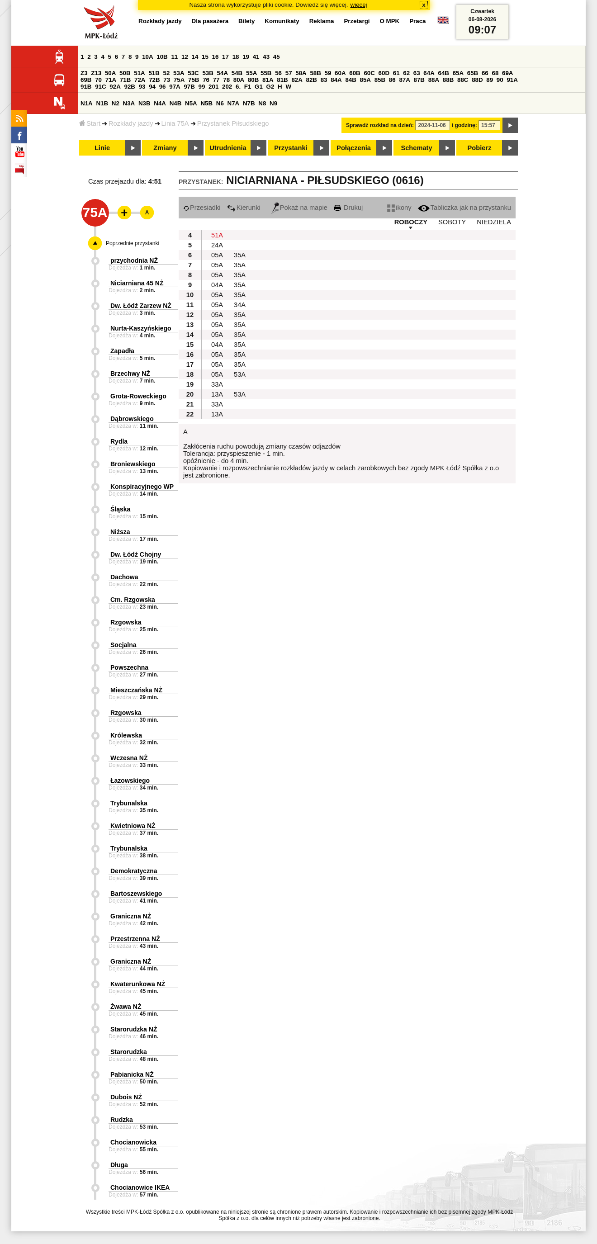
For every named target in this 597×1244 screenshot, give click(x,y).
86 (392, 79)
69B (86, 79)
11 (174, 56)
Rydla (119, 441)
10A (147, 56)
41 (256, 56)
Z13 (96, 73)
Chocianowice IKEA (140, 1187)
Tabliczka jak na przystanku (464, 207)
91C (100, 86)
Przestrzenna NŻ (135, 938)
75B (193, 79)
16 (215, 56)
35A (240, 255)
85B (379, 79)
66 (485, 73)
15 (205, 56)
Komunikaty (282, 21)
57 (288, 73)
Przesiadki (202, 207)
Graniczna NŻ (130, 916)
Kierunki (244, 207)
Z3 (84, 73)
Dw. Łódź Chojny (135, 554)
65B (472, 73)
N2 (115, 103)
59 (328, 73)
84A (336, 79)
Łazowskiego (130, 780)
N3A (129, 103)
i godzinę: (464, 125)
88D (477, 79)
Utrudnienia (227, 147)
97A (174, 86)
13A (217, 394)
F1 (247, 86)
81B (282, 79)
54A (222, 73)
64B (443, 73)
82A (296, 79)
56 (278, 73)
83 (324, 79)
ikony (399, 207)
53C (193, 73)
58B (315, 73)
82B (311, 79)
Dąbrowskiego (132, 418)
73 (166, 79)
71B (125, 79)
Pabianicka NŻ (132, 1074)
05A (217, 255)
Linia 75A (175, 123)
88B (448, 79)
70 (98, 79)
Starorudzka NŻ (133, 1029)
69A (507, 73)
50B (124, 73)
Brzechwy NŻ (130, 373)
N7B (249, 103)
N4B (176, 103)
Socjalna (123, 644)
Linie (102, 147)
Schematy (416, 147)
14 (195, 56)
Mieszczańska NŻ (136, 690)
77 (216, 79)
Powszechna (129, 667)
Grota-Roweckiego (138, 396)
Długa (119, 1164)
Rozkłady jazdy (131, 123)
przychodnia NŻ (134, 260)
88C (462, 79)
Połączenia (353, 147)
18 (235, 56)
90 (500, 79)
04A (217, 285)
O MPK (390, 21)
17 (225, 56)
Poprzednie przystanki (132, 243)
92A (114, 86)
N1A (87, 103)
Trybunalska (128, 803)
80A (238, 79)
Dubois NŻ (126, 1097)
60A (340, 73)
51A (139, 73)
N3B (144, 103)
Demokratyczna (133, 871)
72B (154, 79)
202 (227, 86)
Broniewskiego (133, 464)
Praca (417, 21)
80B (253, 79)
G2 (270, 86)
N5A (191, 103)
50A (110, 73)
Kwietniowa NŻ (133, 825)
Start (89, 123)
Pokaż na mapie (299, 207)
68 (495, 73)
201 (213, 86)
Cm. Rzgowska (132, 599)
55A (251, 73)
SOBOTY (452, 222)
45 (276, 56)
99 (202, 86)
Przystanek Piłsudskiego (233, 123)
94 (152, 86)
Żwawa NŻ (125, 1006)
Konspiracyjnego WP (142, 486)
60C (369, 73)
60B (354, 73)
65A (458, 73)
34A (240, 304)
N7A (233, 103)
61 (396, 73)
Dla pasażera (210, 21)
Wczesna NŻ (128, 758)
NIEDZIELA (494, 222)
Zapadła (122, 351)
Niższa (120, 531)
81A (267, 79)
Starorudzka (128, 1051)
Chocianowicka (133, 1142)
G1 (259, 86)
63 (416, 73)
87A (404, 79)
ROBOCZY (410, 222)
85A (365, 79)
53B (207, 73)
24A (217, 245)
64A (428, 73)
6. (238, 86)
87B (419, 79)
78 (226, 79)
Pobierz (480, 147)
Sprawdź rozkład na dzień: (380, 125)
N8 (262, 103)
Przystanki (290, 147)
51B (153, 73)
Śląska (120, 509)
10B (161, 56)
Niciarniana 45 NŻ (137, 283)
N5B (206, 103)
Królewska (126, 735)
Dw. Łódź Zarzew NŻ (140, 305)
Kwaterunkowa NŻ (137, 984)
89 (489, 79)
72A (139, 79)
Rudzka (121, 1119)
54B (237, 73)
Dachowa (124, 577)
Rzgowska (125, 622)
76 (206, 79)
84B (350, 79)
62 (406, 73)
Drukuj (348, 207)
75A (179, 79)
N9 (273, 103)
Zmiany (164, 147)
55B (266, 73)
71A (110, 79)
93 (142, 86)
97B (189, 86)
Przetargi (357, 21)
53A (178, 73)
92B (129, 86)
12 (184, 56)
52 (166, 73)
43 (266, 56)
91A (512, 79)
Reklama (321, 21)
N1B (102, 103)
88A (433, 79)
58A (300, 73)
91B (86, 86)
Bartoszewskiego (136, 893)
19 (245, 56)
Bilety (246, 21)
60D (384, 73)
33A (217, 384)
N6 (220, 103)
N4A (160, 103)
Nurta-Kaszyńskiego (140, 328)
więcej (359, 4)
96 (162, 86)
